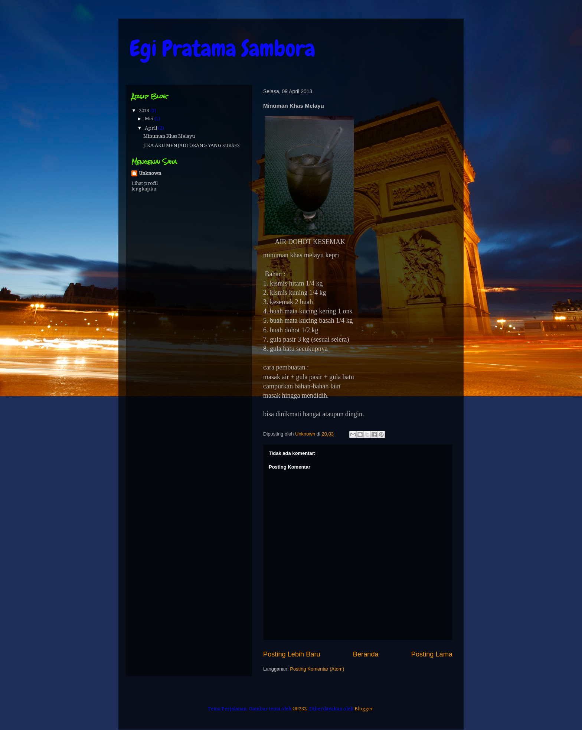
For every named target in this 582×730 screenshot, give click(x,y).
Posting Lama (431, 654)
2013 (144, 110)
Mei (149, 118)
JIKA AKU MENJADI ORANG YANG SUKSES (191, 145)
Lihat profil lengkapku (144, 186)
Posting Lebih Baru (291, 654)
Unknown (150, 173)
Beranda (366, 654)
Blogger (363, 708)
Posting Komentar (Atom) (317, 669)
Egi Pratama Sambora (222, 48)
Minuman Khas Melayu (169, 136)
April (151, 128)
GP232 (299, 708)
